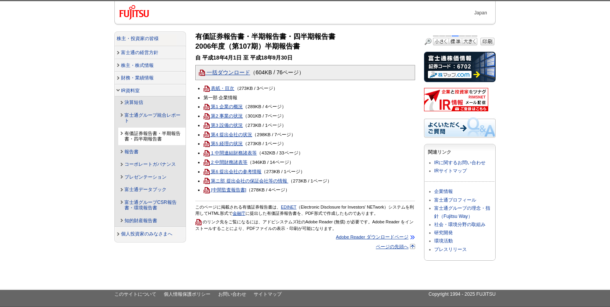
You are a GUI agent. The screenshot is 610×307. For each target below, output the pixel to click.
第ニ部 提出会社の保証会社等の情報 (245, 180)
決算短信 (133, 102)
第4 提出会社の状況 (227, 134)
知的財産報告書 (140, 220)
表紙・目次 (218, 88)
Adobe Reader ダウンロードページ (372, 236)
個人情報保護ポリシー (187, 294)
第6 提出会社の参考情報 (232, 171)
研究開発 (443, 232)
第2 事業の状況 (223, 115)
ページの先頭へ (392, 246)
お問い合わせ (232, 294)
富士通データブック (145, 189)
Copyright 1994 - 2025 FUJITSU (462, 294)
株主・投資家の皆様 (138, 38)
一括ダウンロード (224, 72)
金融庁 (239, 213)
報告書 (131, 151)
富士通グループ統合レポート (152, 118)
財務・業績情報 (137, 78)
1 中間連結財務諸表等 (230, 152)
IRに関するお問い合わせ (460, 162)
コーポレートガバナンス (150, 164)
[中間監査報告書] (224, 189)
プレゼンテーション (145, 177)
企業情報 (443, 191)
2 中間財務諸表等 (225, 162)
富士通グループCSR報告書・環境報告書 (150, 205)
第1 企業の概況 (223, 106)
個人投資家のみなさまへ (146, 234)
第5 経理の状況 (223, 143)
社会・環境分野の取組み (460, 224)
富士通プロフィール (455, 200)
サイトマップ (268, 294)
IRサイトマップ (450, 171)
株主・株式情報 (137, 65)
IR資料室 (130, 90)
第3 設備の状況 (223, 125)
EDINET (288, 207)
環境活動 (443, 241)
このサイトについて (135, 294)
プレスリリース (450, 249)
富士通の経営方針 (139, 52)
